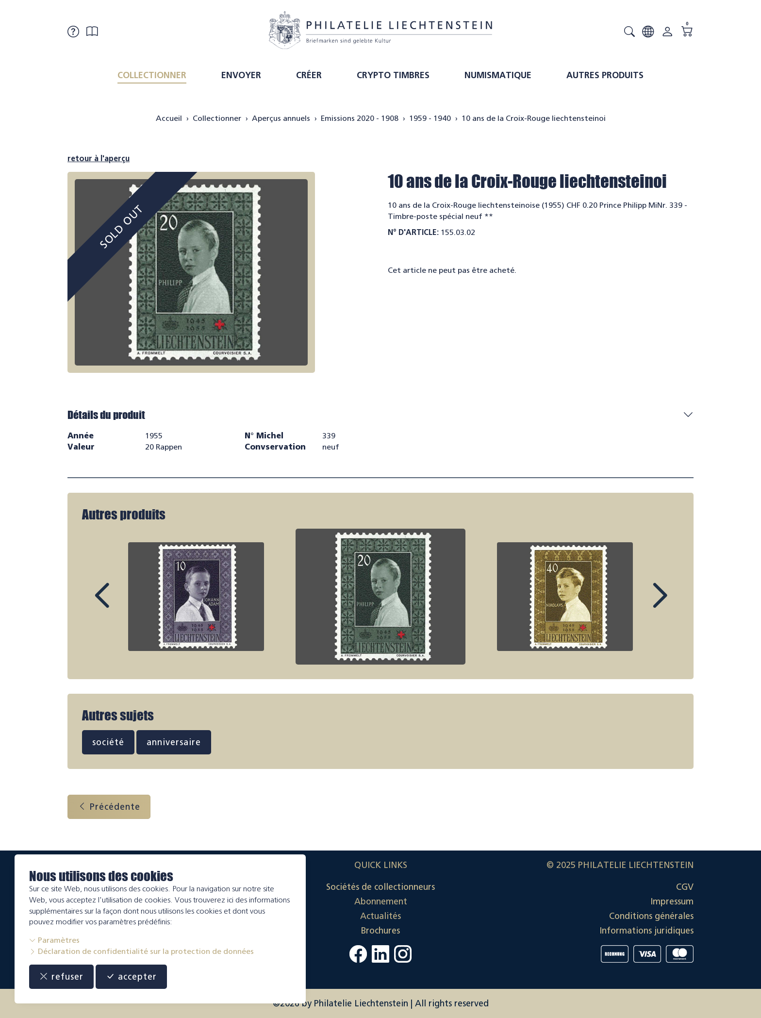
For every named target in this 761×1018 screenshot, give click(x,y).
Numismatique (497, 75)
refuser (61, 976)
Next (637, 604)
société (108, 742)
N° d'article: (413, 232)
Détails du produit (106, 414)
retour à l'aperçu (98, 158)
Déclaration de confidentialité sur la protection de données (141, 951)
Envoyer (241, 75)
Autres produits (605, 75)
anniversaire (174, 742)
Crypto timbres (393, 75)
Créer (309, 75)
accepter (131, 976)
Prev (124, 604)
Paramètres (54, 940)
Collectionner (151, 75)
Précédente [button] (109, 806)
